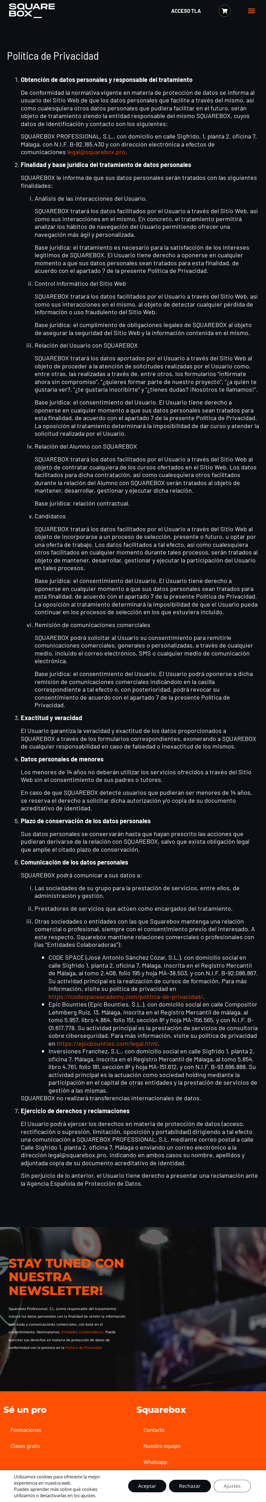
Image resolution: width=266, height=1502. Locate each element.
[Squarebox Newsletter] (193, 1305)
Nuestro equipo (161, 1445)
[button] (251, 11)
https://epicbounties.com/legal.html (107, 1043)
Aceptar (146, 1486)
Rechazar (189, 1486)
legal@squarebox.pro (96, 152)
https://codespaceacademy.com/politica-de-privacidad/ (125, 996)
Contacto (154, 1429)
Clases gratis (25, 1445)
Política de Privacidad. (84, 1347)
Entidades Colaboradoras (82, 1331)
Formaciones (25, 1429)
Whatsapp (155, 1461)
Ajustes (231, 1486)
